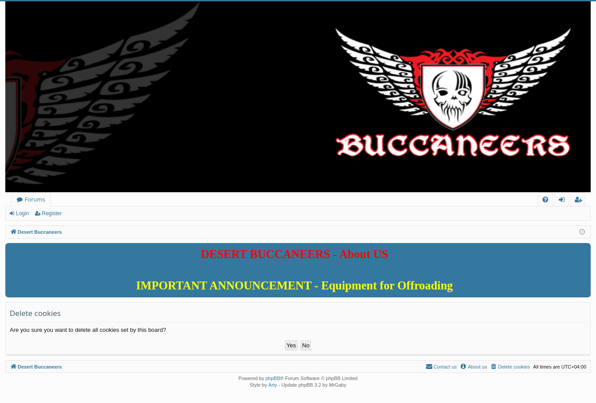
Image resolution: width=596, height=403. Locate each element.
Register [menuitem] (580, 200)
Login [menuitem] (563, 200)
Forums (35, 199)
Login (22, 213)
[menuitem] (545, 199)
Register (52, 213)
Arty (273, 385)
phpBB (272, 378)
